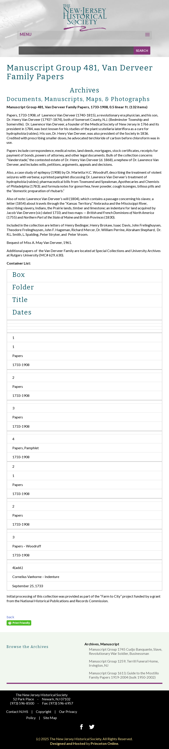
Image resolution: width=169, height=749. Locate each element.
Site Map (50, 718)
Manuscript (109, 644)
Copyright (43, 711)
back (10, 617)
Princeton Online (104, 743)
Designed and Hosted (67, 743)
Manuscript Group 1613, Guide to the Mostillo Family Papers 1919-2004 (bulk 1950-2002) (124, 675)
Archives (91, 644)
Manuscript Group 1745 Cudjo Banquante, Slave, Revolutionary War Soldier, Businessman (125, 651)
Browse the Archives (28, 647)
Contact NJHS (17, 711)
